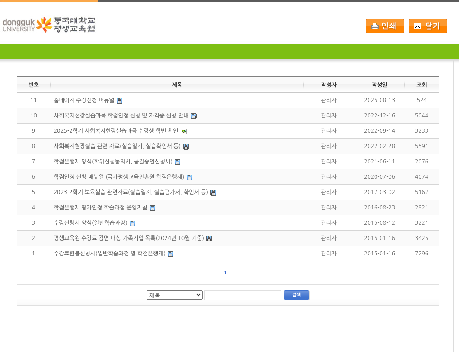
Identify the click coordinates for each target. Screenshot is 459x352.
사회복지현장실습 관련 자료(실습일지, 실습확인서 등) (117, 146)
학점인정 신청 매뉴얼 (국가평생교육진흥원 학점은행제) (119, 177)
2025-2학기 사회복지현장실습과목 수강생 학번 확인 (116, 131)
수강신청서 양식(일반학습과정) (91, 223)
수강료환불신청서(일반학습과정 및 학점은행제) (110, 253)
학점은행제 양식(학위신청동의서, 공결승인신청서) (113, 161)
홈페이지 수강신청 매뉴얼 (84, 100)
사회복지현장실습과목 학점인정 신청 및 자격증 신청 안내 (121, 115)
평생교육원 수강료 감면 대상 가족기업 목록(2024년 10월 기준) (129, 238)
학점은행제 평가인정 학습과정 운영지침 (100, 207)
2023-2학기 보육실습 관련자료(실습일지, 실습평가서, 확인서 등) (131, 192)
